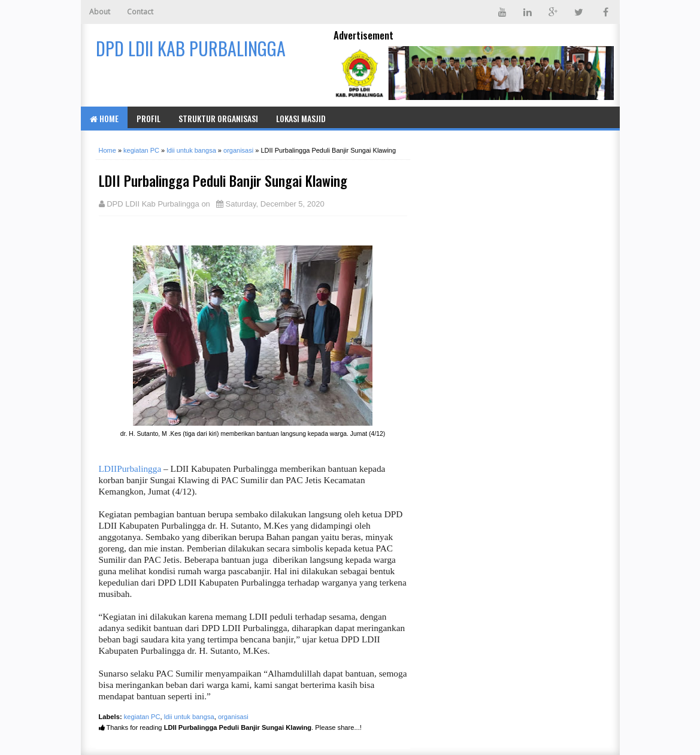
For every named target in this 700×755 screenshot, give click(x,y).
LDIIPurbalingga (130, 468)
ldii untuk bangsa (189, 716)
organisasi (233, 716)
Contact (140, 12)
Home (104, 118)
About (99, 12)
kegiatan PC (142, 716)
